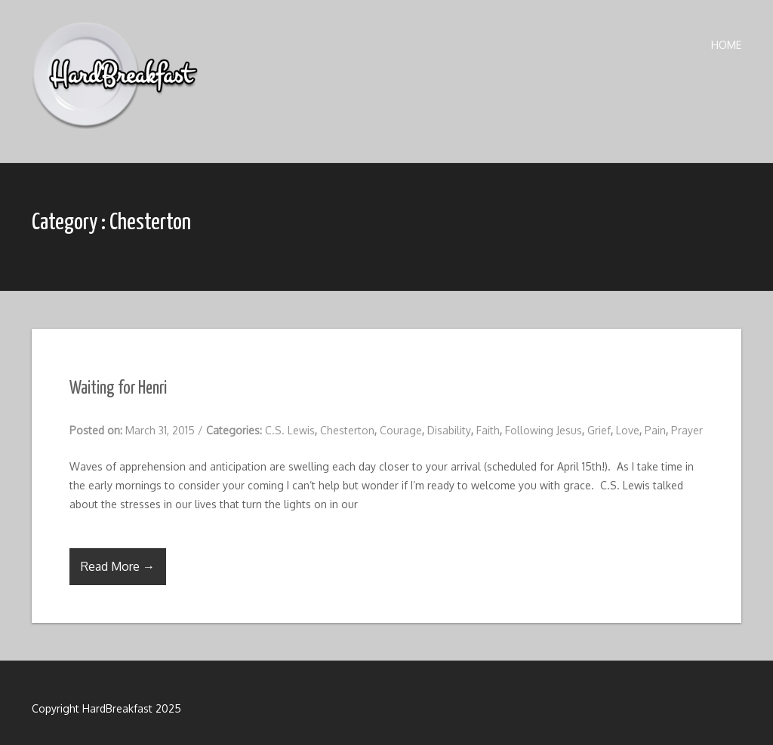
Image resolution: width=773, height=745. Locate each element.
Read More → (118, 566)
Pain (655, 430)
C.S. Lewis (290, 430)
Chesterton (347, 430)
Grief (599, 430)
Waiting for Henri (118, 388)
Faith (488, 430)
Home (726, 44)
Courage (401, 430)
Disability (449, 430)
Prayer (687, 430)
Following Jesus (543, 430)
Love (627, 430)
